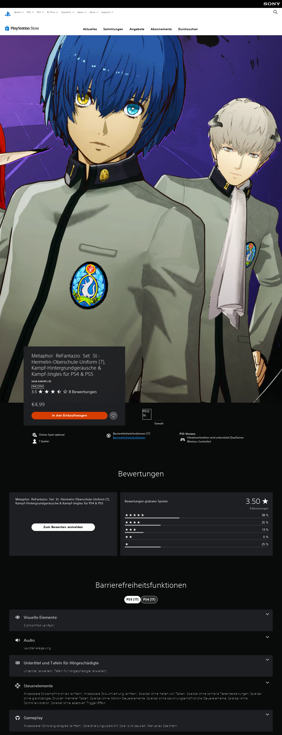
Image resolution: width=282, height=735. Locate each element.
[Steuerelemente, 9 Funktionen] (141, 689)
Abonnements (161, 25)
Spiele (17, 12)
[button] (129, 433)
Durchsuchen (188, 25)
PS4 (39, 12)
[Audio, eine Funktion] (141, 639)
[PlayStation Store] (23, 24)
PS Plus (51, 12)
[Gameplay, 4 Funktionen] (141, 716)
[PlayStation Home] (7, 12)
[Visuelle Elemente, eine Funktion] (141, 616)
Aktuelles (90, 25)
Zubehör (66, 12)
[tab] (132, 595)
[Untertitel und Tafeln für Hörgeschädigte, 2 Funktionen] (141, 661)
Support (105, 12)
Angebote (137, 25)
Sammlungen (113, 25)
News (80, 12)
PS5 (29, 12)
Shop (92, 12)
